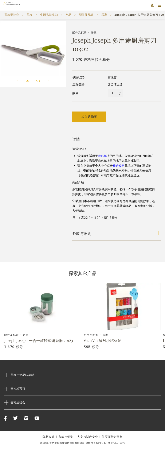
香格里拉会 (11, 15)
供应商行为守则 (112, 436)
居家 (104, 15)
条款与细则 (65, 436)
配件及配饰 (86, 15)
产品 (68, 15)
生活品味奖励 (49, 15)
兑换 (29, 15)
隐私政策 (48, 436)
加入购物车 (89, 116)
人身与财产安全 (87, 436)
